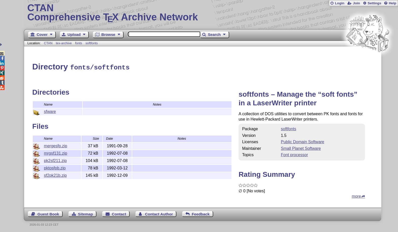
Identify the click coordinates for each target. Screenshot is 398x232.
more (356, 195)
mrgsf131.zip (55, 152)
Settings (374, 3)
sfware (50, 111)
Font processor (294, 154)
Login (339, 3)
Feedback (201, 213)
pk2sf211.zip (55, 160)
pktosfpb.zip (54, 167)
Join (356, 3)
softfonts (92, 43)
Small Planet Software (301, 148)
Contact (119, 213)
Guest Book (48, 213)
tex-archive (64, 43)
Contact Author (159, 213)
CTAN (48, 43)
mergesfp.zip (55, 145)
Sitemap (85, 213)
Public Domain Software (302, 141)
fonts (78, 43)
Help (392, 3)
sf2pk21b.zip (55, 174)
